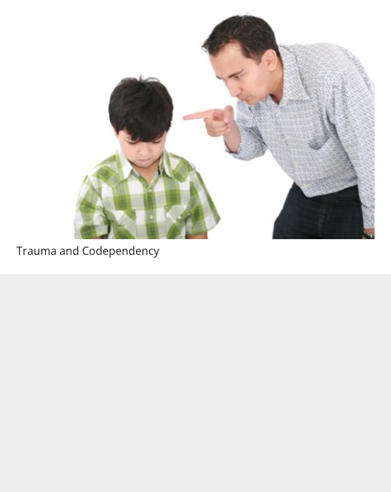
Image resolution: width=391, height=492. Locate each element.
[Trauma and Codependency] (195, 119)
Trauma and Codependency (87, 250)
